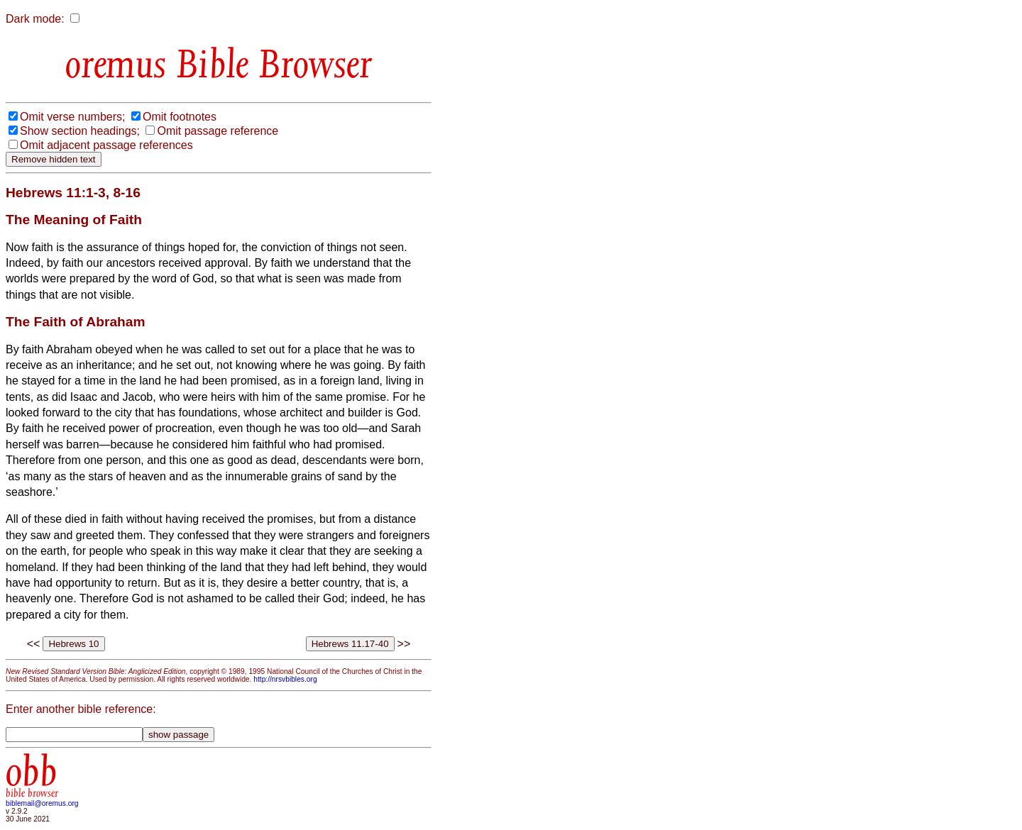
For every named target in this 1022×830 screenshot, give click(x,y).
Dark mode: (35, 19)
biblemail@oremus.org (42, 803)
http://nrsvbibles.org (285, 679)
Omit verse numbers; (72, 117)
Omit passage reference (217, 131)
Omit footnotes (179, 117)
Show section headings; (80, 131)
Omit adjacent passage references (106, 145)
